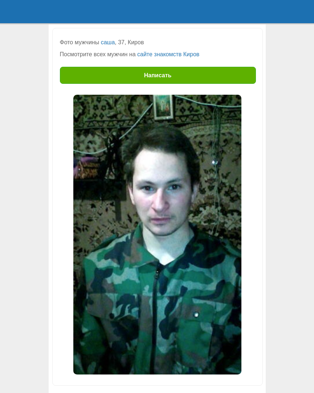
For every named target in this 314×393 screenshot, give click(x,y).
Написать (158, 75)
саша (108, 42)
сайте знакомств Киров (168, 54)
